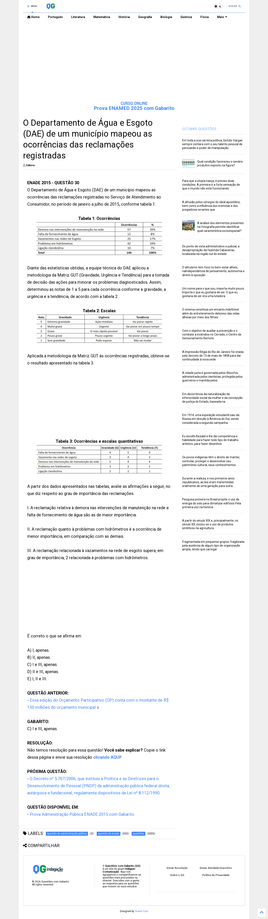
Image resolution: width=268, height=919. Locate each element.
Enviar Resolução (177, 868)
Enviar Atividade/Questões (216, 868)
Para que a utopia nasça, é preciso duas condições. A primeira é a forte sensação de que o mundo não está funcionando (211, 184)
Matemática (101, 17)
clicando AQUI (106, 757)
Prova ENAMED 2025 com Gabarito (134, 108)
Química (186, 17)
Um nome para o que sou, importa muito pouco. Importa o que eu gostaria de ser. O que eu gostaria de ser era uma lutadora (213, 292)
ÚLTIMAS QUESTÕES (199, 129)
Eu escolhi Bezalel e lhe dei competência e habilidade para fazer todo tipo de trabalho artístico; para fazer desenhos (210, 440)
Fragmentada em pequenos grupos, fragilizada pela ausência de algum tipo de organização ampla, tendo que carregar (213, 545)
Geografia (145, 17)
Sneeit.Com (141, 911)
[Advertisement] (134, 65)
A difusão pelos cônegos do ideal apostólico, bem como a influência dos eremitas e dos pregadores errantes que (211, 205)
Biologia (166, 17)
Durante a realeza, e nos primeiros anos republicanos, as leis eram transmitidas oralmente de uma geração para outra (208, 482)
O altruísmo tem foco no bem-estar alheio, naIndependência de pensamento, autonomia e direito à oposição (213, 271)
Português (55, 17)
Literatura (78, 17)
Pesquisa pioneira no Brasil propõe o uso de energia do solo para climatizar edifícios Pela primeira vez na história (211, 503)
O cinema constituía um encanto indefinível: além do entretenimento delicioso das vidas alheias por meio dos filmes (211, 313)
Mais (222, 17)
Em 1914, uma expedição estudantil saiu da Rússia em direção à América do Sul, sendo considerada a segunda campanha (210, 418)
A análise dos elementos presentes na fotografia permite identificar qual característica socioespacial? (220, 226)
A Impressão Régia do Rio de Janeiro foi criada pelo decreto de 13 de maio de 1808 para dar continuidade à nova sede (213, 355)
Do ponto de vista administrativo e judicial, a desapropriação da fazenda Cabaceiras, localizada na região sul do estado (211, 250)
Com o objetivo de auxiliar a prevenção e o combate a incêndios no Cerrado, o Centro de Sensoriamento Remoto (211, 334)
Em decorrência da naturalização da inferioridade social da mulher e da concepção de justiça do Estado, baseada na (212, 397)
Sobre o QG (177, 875)
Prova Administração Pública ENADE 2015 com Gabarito (82, 814)
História (124, 17)
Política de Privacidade (215, 875)
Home (33, 17)
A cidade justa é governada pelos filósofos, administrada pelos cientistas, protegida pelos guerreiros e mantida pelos (212, 376)
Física (204, 17)
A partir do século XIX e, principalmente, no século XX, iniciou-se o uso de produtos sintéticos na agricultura (210, 524)
